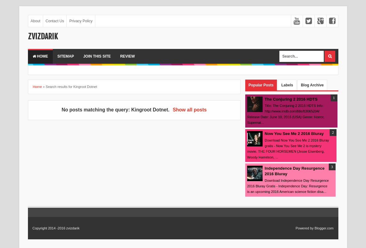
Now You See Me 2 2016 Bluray (294, 133)
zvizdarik (43, 36)
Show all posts (189, 109)
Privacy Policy (81, 21)
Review (127, 56)
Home (40, 56)
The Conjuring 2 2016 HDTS (291, 99)
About (35, 21)
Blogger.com (323, 228)
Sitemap (65, 56)
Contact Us (55, 21)
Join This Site (97, 56)
